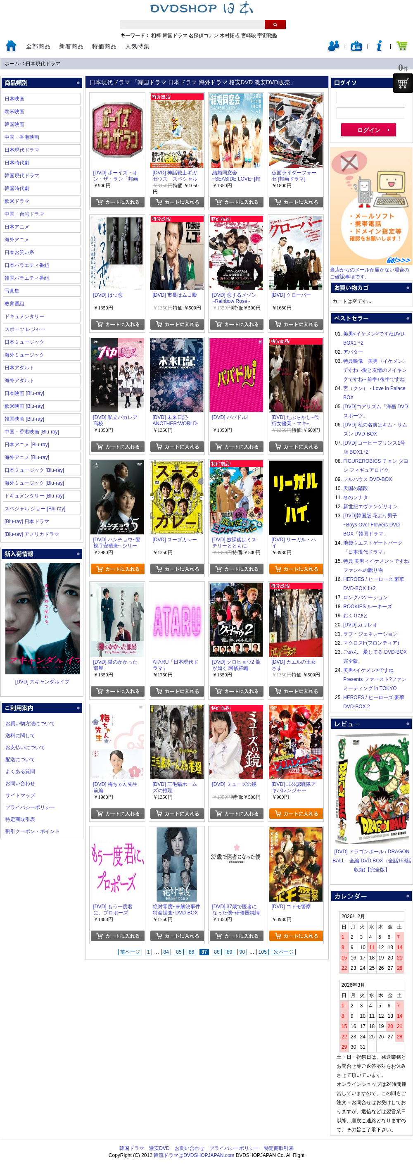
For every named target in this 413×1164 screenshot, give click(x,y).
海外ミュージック (24, 355)
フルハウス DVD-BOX (367, 479)
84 (166, 952)
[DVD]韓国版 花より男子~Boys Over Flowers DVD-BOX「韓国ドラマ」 (372, 525)
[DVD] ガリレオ (360, 625)
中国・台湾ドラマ (24, 214)
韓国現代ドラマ (22, 176)
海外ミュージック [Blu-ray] (34, 483)
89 (229, 952)
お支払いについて (25, 747)
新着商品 (71, 46)
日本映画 (14, 99)
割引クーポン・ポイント (32, 831)
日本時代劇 (17, 163)
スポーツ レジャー (25, 329)
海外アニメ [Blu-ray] (27, 457)
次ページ (284, 952)
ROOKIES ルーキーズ (367, 606)
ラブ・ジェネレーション (370, 634)
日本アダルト (19, 368)
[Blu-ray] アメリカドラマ (32, 534)
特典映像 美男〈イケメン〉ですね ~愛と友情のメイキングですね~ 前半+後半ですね (375, 370)
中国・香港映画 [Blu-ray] (32, 432)
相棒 (156, 35)
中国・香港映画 (22, 137)
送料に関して (20, 735)
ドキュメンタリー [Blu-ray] (34, 496)
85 (178, 952)
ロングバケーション (365, 597)
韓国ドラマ (175, 35)
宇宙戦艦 (267, 35)
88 (216, 952)
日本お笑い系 (19, 252)
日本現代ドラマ (43, 64)
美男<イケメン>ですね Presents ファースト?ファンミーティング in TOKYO (374, 679)
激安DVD (159, 1148)
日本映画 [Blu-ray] (24, 393)
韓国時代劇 (17, 188)
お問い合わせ (20, 783)
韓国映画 (14, 124)
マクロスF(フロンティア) (371, 643)
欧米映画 (14, 111)
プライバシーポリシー (30, 807)
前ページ (130, 952)
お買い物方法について (30, 723)
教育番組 (14, 304)
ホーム (12, 64)
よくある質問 (20, 771)
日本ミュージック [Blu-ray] (34, 470)
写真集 (12, 291)
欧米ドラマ (17, 201)
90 (242, 952)
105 (263, 952)
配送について (20, 759)
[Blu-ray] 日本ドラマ (27, 521)
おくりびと (355, 616)
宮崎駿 (248, 35)
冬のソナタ (355, 497)
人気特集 (137, 46)
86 (191, 952)
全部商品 (38, 46)
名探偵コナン (203, 35)
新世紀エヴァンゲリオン (370, 506)
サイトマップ (20, 795)
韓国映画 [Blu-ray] (24, 419)
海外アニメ (17, 240)
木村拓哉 (230, 35)
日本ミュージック (24, 342)
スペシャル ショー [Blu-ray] (35, 509)
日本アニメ (17, 227)
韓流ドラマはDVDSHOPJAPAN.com (194, 1155)
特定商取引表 (20, 819)
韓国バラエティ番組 (27, 278)
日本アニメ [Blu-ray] (27, 445)
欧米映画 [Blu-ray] (24, 406)
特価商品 (104, 46)
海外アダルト (19, 380)
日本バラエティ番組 (27, 265)
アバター (353, 352)
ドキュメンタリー (24, 316)
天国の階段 (355, 488)
